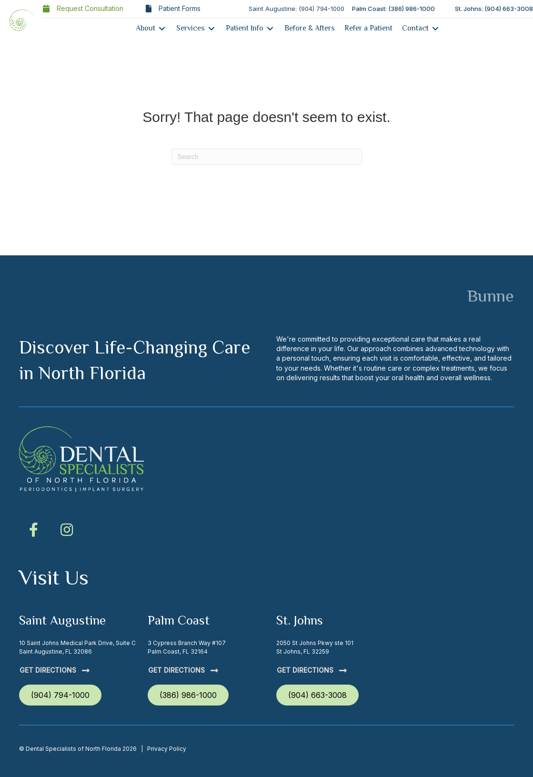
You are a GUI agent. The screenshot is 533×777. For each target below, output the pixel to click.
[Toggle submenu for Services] (211, 28)
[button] (33, 529)
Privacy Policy (166, 748)
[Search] (266, 157)
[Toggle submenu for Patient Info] (270, 28)
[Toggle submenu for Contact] (435, 28)
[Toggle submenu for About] (162, 28)
